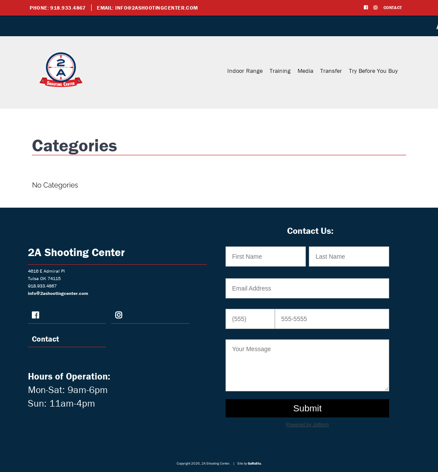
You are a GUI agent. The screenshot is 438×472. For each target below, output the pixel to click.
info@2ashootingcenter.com (156, 7)
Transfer (331, 71)
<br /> (310, 337)
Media (305, 71)
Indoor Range (245, 71)
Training (280, 71)
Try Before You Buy (373, 71)
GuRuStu (254, 463)
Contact (392, 7)
